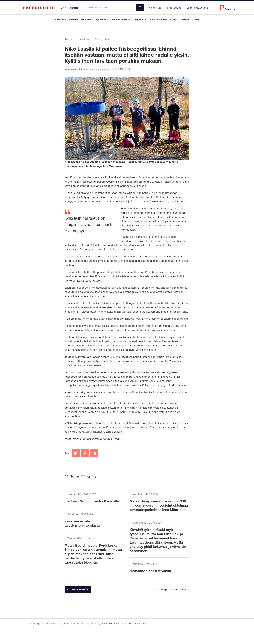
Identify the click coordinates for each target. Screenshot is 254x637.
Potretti (184, 19)
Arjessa (174, 19)
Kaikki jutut (84, 39)
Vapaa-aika (140, 19)
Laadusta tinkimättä (121, 19)
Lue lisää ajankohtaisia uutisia (171, 589)
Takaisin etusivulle (77, 589)
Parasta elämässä (158, 19)
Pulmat (195, 19)
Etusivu (69, 39)
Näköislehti (87, 19)
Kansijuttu (60, 19)
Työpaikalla (102, 19)
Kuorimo (73, 19)
